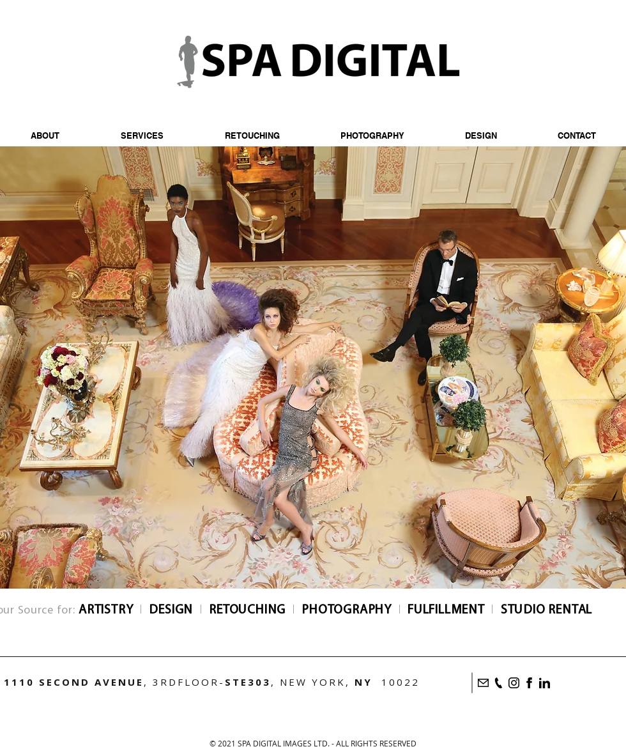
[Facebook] (529, 682)
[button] (372, 135)
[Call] (498, 682)
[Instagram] (513, 682)
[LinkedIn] (544, 682)
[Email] (483, 682)
